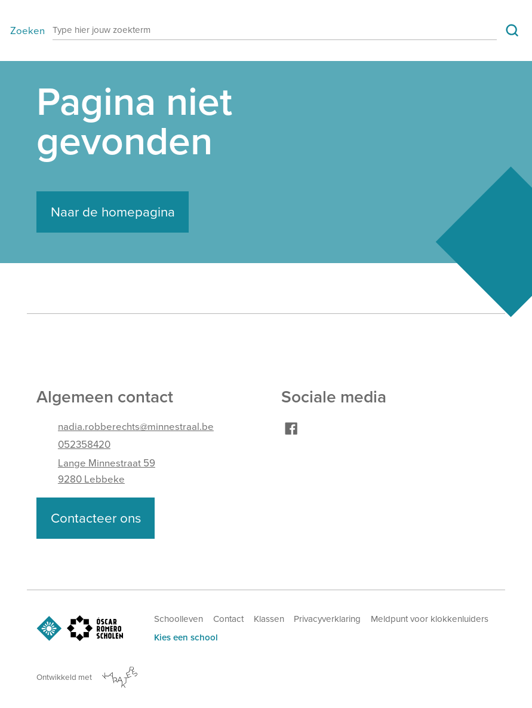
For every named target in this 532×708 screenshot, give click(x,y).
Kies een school (186, 637)
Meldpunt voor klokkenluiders (429, 618)
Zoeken (27, 30)
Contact (228, 618)
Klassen (269, 618)
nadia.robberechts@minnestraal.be (136, 426)
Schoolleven (178, 618)
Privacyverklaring (327, 618)
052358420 (84, 444)
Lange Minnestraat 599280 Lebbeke (106, 471)
